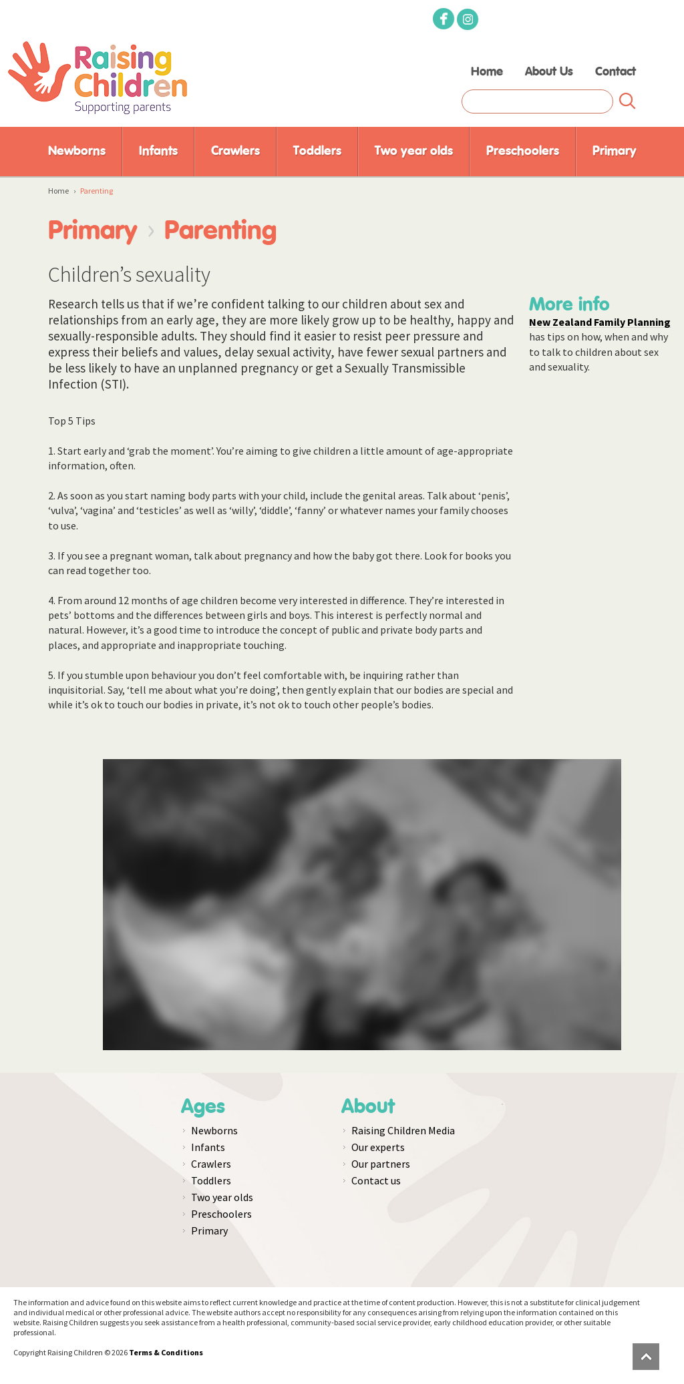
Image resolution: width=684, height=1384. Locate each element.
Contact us (376, 1180)
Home (487, 72)
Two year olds (414, 151)
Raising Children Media (403, 1130)
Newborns (77, 151)
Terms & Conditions (166, 1352)
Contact (615, 72)
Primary (614, 151)
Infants (158, 151)
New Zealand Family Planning (600, 321)
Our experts (378, 1147)
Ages (203, 1107)
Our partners (380, 1163)
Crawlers (235, 151)
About (368, 1107)
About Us (549, 72)
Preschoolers (522, 151)
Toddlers (317, 151)
